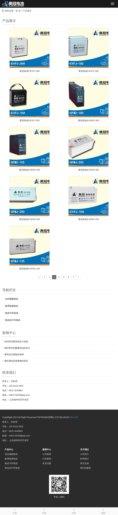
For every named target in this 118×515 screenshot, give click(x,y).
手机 (44, 510)
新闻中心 (46, 449)
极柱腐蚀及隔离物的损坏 (16, 361)
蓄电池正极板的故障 (14, 354)
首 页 (18, 11)
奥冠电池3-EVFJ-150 (30, 120)
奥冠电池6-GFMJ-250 (88, 170)
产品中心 (9, 449)
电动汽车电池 (11, 313)
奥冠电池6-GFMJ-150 (88, 219)
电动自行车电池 (12, 320)
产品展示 (27, 11)
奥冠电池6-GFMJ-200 (29, 219)
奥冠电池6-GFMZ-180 (88, 120)
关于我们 (84, 449)
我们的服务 (85, 468)
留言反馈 (84, 463)
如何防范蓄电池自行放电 (16, 341)
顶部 (103, 510)
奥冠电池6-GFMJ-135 (29, 268)
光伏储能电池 (11, 299)
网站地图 (73, 417)
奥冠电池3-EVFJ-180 (89, 71)
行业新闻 (46, 458)
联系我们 (84, 458)
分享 (15, 510)
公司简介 (84, 454)
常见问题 (46, 463)
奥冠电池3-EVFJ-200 (30, 71)
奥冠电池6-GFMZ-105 (29, 170)
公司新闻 (46, 454)
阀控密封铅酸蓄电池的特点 (17, 348)
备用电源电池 (11, 306)
